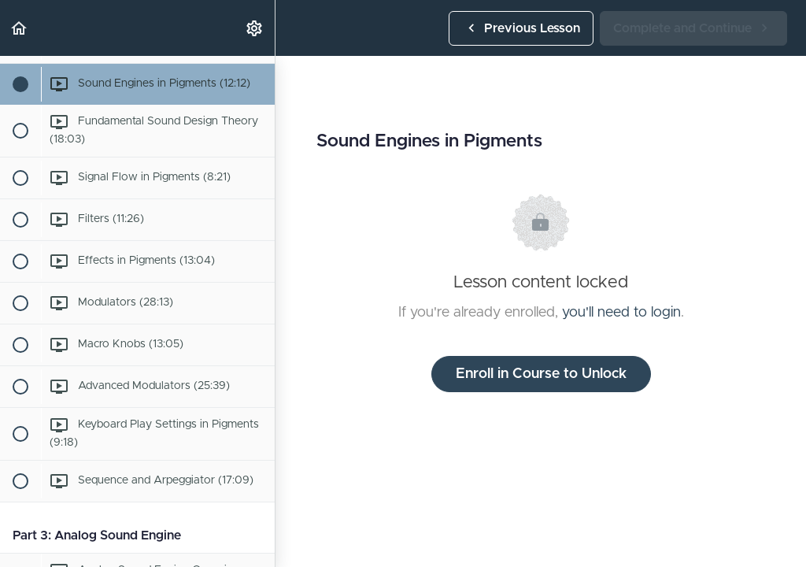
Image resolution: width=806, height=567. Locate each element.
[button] (19, 28)
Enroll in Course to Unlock (541, 374)
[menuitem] (255, 28)
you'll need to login (621, 313)
